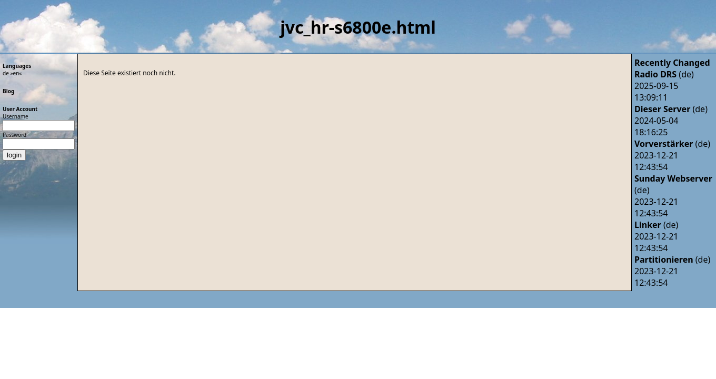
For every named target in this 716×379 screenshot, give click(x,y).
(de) (664, 74)
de (6, 73)
